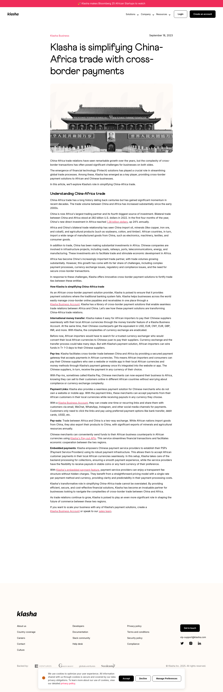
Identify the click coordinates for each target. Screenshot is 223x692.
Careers (21, 638)
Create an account (202, 13)
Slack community (81, 638)
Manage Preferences (166, 678)
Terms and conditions (138, 632)
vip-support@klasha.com (193, 637)
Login (180, 13)
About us (21, 626)
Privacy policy (134, 626)
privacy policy (68, 683)
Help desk (77, 644)
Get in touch (190, 628)
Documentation (80, 632)
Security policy (134, 638)
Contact (21, 644)
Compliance (133, 644)
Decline (143, 678)
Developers (78, 626)
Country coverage (26, 632)
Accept (126, 678)
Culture (20, 650)
